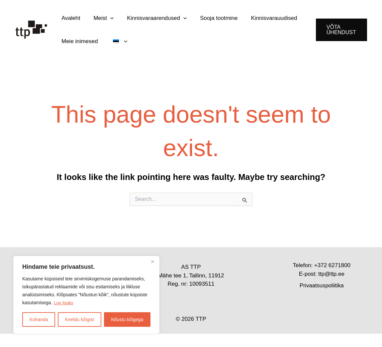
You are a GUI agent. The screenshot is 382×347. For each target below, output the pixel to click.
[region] (86, 295)
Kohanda (39, 319)
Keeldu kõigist (79, 319)
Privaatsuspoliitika (321, 299)
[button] (105, 21)
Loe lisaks (64, 303)
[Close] (152, 262)
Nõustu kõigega (127, 319)
